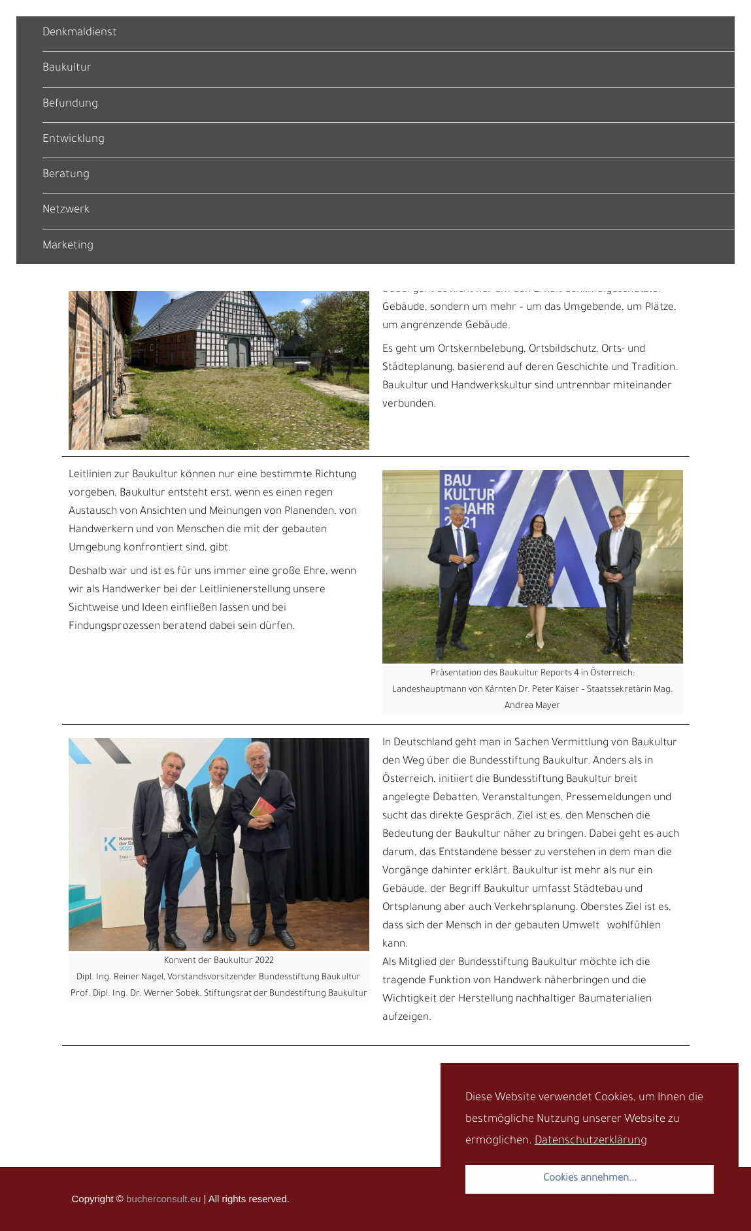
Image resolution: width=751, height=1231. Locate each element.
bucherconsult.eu (163, 1198)
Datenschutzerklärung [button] (591, 1142)
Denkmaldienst (79, 33)
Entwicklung (73, 140)
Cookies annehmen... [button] (590, 1179)
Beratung (66, 175)
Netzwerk (66, 211)
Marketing (67, 247)
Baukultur (67, 69)
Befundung (70, 105)
